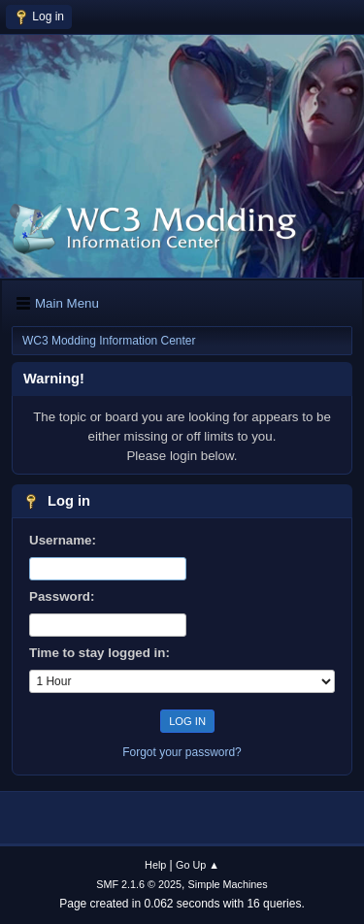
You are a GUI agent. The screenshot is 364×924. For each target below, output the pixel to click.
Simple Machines (228, 884)
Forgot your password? (182, 752)
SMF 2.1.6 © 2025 (139, 884)
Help (155, 865)
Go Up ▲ (197, 865)
